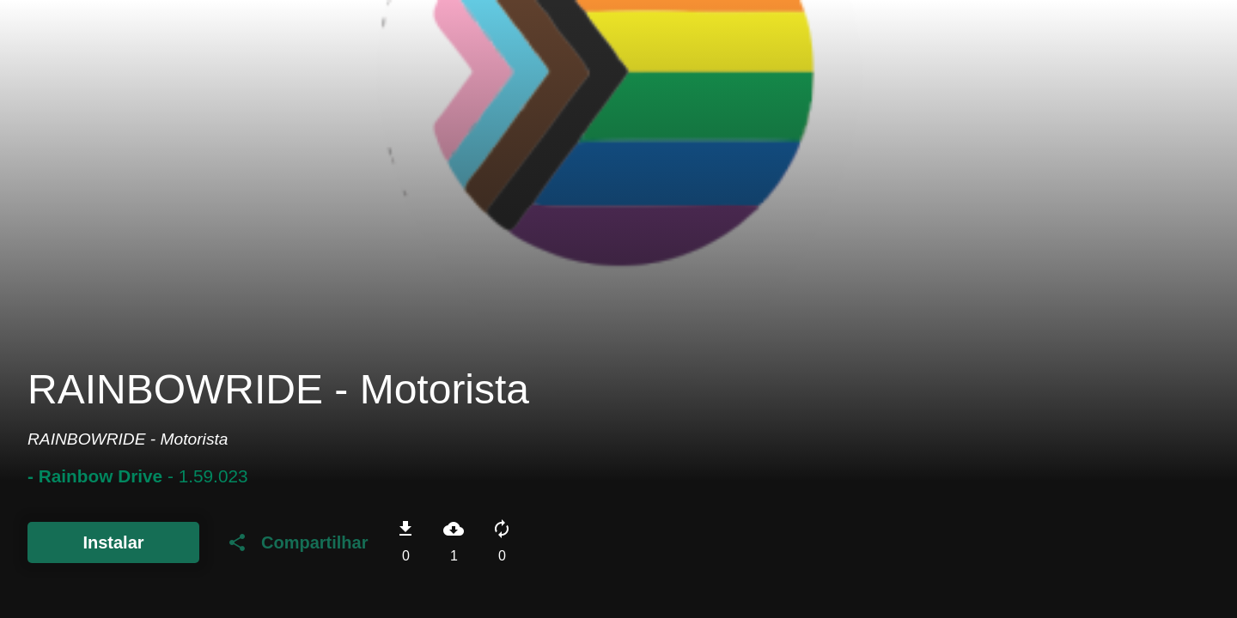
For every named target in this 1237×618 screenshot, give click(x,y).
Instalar (112, 542)
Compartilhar (297, 542)
